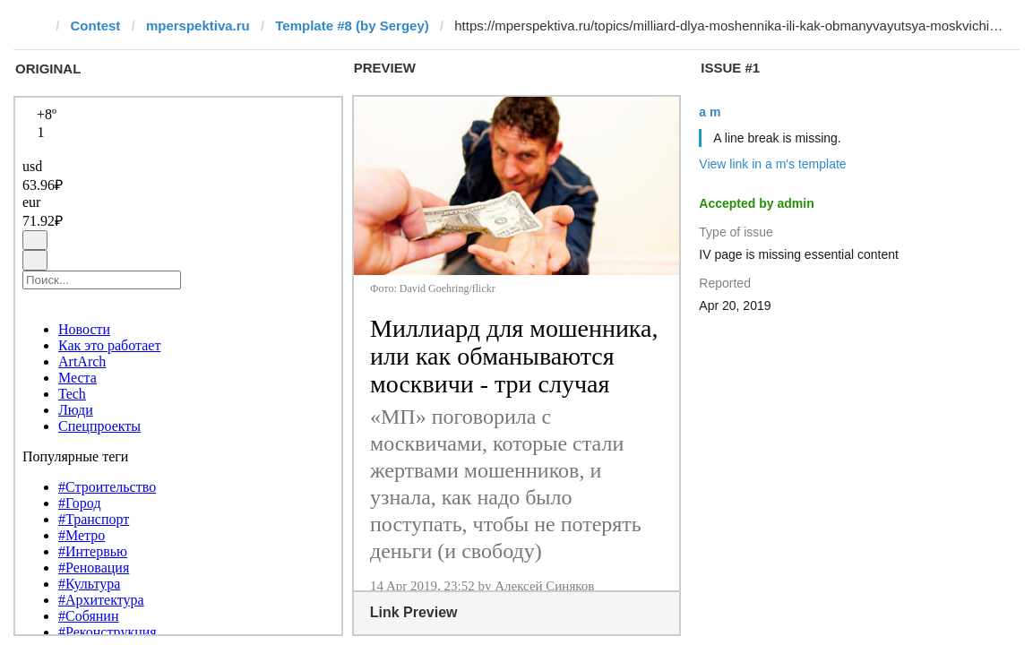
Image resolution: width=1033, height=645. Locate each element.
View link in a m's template (772, 164)
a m (709, 112)
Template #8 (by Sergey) (351, 25)
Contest (96, 25)
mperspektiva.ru (198, 25)
